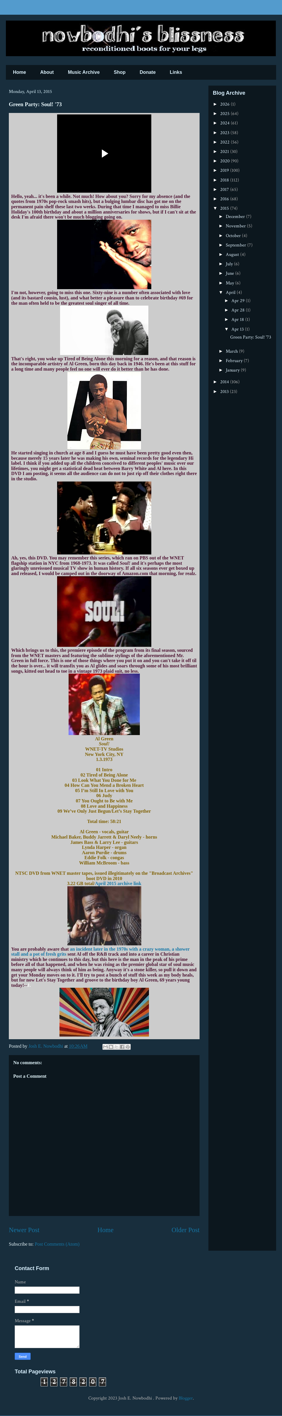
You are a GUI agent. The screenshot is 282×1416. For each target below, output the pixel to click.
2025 (225, 114)
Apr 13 (238, 329)
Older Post (186, 1230)
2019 (225, 170)
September (236, 245)
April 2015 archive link (118, 883)
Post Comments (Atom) (57, 1244)
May (230, 283)
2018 (225, 180)
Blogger (186, 1398)
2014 (225, 382)
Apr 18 (238, 319)
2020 (225, 161)
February (235, 361)
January (233, 370)
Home (19, 72)
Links (176, 72)
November (236, 226)
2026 (225, 104)
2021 (225, 152)
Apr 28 (238, 310)
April (231, 292)
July (230, 264)
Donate (148, 72)
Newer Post (24, 1230)
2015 (225, 208)
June (230, 273)
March (232, 351)
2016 (225, 199)
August (233, 254)
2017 (225, 189)
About (47, 72)
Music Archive (84, 72)
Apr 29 (238, 301)
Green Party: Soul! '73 (250, 337)
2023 (225, 133)
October (234, 236)
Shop (120, 72)
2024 (225, 123)
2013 (225, 392)
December (236, 217)
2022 (225, 142)
